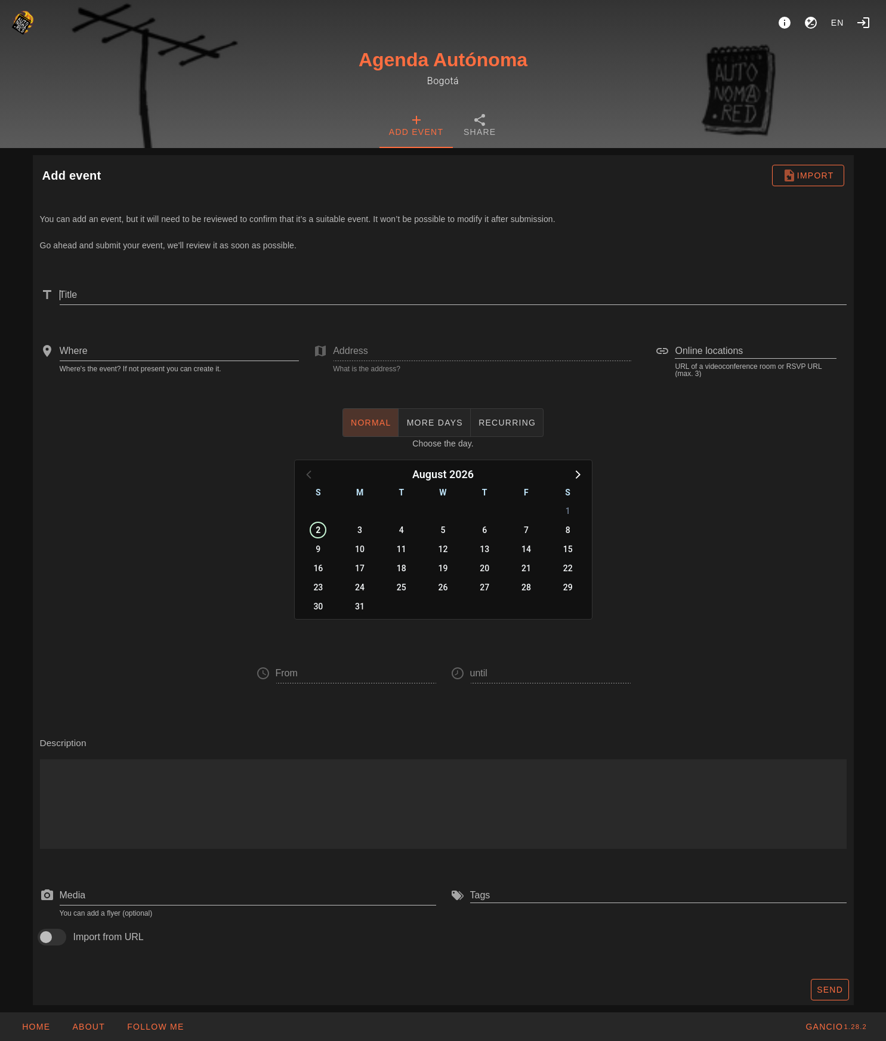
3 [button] (359, 530)
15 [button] (568, 549)
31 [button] (360, 606)
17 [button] (360, 568)
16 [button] (318, 568)
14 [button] (526, 549)
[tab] (416, 126)
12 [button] (443, 549)
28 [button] (526, 587)
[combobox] (180, 351)
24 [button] (360, 587)
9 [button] (318, 549)
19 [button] (443, 568)
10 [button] (360, 549)
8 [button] (568, 530)
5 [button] (443, 530)
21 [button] (526, 568)
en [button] (837, 22)
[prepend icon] (47, 895)
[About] (784, 23)
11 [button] (401, 549)
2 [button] (318, 530)
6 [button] (484, 530)
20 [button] (484, 568)
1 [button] (568, 511)
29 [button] (568, 587)
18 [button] (401, 568)
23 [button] (318, 587)
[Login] (863, 23)
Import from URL (108, 937)
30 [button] (318, 606)
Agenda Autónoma (443, 59)
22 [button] (568, 568)
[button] (577, 474)
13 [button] (484, 549)
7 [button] (526, 530)
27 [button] (484, 587)
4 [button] (401, 530)
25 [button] (401, 587)
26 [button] (443, 587)
